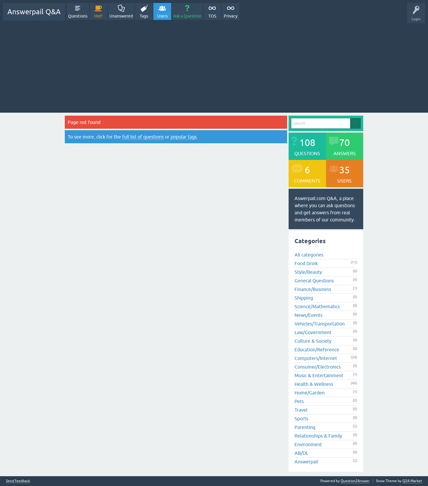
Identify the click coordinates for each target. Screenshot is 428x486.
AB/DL (301, 453)
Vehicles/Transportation (320, 323)
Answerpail (306, 461)
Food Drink (306, 263)
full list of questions (143, 136)
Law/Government (313, 332)
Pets (299, 401)
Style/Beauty (308, 272)
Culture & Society (313, 341)
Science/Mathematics (317, 306)
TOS (212, 16)
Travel (301, 410)
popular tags (184, 136)
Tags (144, 16)
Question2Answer (355, 481)
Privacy (230, 16)
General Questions (314, 280)
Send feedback (18, 481)
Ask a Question (187, 16)
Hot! (98, 16)
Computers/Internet (316, 358)
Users (162, 16)
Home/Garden (310, 392)
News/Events (308, 315)
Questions (77, 16)
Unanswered (121, 16)
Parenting (305, 427)
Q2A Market (412, 481)
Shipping (304, 298)
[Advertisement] (214, 65)
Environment (308, 444)
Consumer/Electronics (318, 366)
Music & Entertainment (319, 375)
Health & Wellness (314, 384)
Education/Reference (317, 349)
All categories (309, 254)
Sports (301, 418)
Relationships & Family (318, 435)
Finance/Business (313, 289)
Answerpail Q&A (34, 12)
